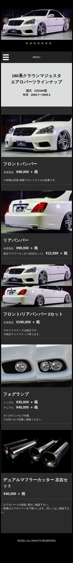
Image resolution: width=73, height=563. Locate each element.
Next (67, 20)
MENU (36, 57)
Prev (6, 20)
